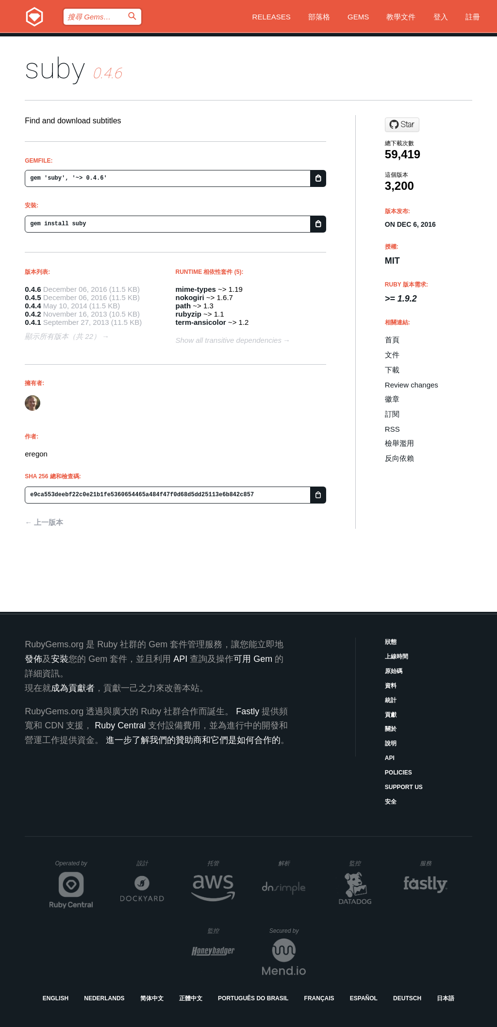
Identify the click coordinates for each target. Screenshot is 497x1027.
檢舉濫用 (399, 443)
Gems (358, 17)
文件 (392, 355)
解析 (292, 863)
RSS (392, 429)
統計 (391, 700)
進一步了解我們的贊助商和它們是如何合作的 (193, 740)
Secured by (287, 930)
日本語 (445, 998)
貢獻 (391, 714)
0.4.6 (33, 289)
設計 (150, 863)
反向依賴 (399, 458)
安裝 (59, 659)
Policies (398, 772)
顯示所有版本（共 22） (62, 336)
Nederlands (104, 998)
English (55, 998)
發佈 (33, 659)
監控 (363, 863)
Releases (271, 17)
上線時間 (396, 656)
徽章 (392, 399)
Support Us (404, 787)
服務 (433, 863)
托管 (219, 863)
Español (364, 998)
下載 (392, 370)
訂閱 (392, 414)
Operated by (74, 867)
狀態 (391, 642)
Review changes (411, 385)
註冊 (472, 17)
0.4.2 (33, 314)
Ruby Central (120, 725)
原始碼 (393, 671)
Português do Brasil (253, 998)
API (390, 758)
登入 (440, 17)
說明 (391, 743)
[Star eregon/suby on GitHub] (402, 125)
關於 (391, 728)
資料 (391, 685)
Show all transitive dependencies (229, 340)
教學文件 (400, 17)
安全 (391, 801)
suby (55, 68)
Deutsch (407, 998)
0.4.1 (33, 322)
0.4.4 (33, 306)
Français (319, 998)
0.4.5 (33, 297)
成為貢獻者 (73, 688)
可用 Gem (252, 659)
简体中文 (152, 998)
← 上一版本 (44, 522)
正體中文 (190, 998)
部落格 (319, 17)
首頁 (392, 340)
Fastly (247, 711)
